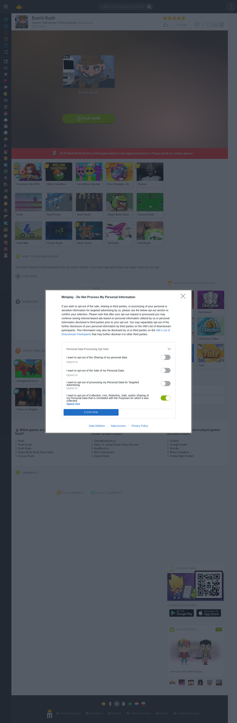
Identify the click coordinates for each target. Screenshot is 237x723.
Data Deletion (97, 425)
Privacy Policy (140, 425)
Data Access (118, 425)
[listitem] (118, 349)
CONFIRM (91, 412)
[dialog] (118, 361)
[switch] (166, 357)
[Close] (184, 297)
